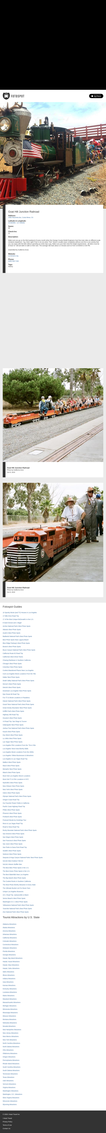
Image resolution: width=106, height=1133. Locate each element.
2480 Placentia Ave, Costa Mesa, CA (20, 217)
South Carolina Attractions (11, 1067)
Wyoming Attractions (10, 1104)
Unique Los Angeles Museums (13, 891)
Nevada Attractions (9, 1026)
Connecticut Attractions (10, 944)
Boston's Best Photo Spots (12, 646)
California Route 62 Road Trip (13, 653)
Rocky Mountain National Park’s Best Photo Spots (20, 830)
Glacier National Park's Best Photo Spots (16, 701)
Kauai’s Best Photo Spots (11, 732)
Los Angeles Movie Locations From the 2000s (18, 752)
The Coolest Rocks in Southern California (17, 881)
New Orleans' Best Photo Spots (13, 786)
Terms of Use (7, 1125)
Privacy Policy (7, 1122)
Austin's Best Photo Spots (11, 633)
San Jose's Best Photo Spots (12, 844)
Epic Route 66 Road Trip (11, 694)
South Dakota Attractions (11, 1070)
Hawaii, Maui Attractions (11, 965)
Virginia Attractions (9, 1087)
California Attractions (10, 938)
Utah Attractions (8, 1081)
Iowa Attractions (8, 982)
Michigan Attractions (9, 1006)
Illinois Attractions (9, 975)
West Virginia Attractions (11, 1098)
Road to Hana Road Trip (11, 827)
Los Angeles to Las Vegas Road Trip (15, 759)
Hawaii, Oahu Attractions (11, 968)
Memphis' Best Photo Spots (12, 769)
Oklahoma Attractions (10, 1053)
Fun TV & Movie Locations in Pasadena (16, 697)
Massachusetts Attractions (12, 1002)
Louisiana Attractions (10, 992)
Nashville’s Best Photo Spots (12, 783)
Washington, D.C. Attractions (12, 1094)
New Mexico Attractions (11, 1036)
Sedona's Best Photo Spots (12, 854)
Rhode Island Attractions (11, 1064)
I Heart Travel (7, 1118)
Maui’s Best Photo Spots (11, 766)
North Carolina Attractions (11, 1043)
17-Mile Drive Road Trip (11, 616)
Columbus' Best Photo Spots (12, 667)
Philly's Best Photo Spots (11, 810)
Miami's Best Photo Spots (11, 772)
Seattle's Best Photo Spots (12, 851)
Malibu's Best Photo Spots (12, 762)
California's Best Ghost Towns (13, 657)
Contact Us (6, 1128)
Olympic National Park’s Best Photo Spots (17, 796)
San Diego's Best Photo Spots (13, 837)
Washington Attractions (10, 1091)
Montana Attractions (9, 1019)
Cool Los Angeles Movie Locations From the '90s (19, 674)
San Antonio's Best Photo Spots (13, 834)
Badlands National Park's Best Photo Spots (17, 636)
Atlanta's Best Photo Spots (12, 629)
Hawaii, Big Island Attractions (12, 958)
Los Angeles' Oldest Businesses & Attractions (18, 755)
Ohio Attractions (8, 1050)
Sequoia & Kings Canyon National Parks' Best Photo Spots (23, 857)
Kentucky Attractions (10, 989)
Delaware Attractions (10, 948)
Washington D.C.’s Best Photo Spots (15, 902)
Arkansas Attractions (10, 934)
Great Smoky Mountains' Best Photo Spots (17, 708)
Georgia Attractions (9, 955)
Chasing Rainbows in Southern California (17, 660)
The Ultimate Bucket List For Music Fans (16, 888)
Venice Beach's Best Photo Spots (14, 898)
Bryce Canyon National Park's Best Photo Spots (19, 650)
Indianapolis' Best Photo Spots (13, 725)
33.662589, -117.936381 (16, 223)
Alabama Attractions (9, 924)
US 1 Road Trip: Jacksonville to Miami (15, 895)
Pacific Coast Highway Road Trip (14, 806)
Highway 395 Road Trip (11, 714)
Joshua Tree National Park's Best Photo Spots (18, 728)
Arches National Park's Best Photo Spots (16, 626)
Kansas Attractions (9, 985)
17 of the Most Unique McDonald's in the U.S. (18, 619)
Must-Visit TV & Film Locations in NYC (16, 779)
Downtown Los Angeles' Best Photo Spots (17, 691)
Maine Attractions (8, 995)
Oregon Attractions (9, 1057)
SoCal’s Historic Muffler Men (12, 864)
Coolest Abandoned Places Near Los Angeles (18, 670)
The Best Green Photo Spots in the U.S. (16, 871)
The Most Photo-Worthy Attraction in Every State (19, 885)
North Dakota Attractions (11, 1047)
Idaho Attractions (8, 972)
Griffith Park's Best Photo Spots (13, 711)
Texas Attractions (8, 1077)
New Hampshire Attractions (12, 1029)
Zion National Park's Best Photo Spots (16, 912)
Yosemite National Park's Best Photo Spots (17, 908)
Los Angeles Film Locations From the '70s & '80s (19, 745)
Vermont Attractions (9, 1084)
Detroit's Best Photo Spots (12, 687)
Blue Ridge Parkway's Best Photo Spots (16, 643)
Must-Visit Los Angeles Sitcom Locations (16, 776)
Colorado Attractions (9, 941)
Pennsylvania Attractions (11, 1060)
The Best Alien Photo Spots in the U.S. (16, 868)
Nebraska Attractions (10, 1023)
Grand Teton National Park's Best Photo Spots (18, 704)
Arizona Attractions (9, 931)
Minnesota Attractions (10, 1009)
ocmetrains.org (13, 256)
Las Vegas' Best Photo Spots (12, 742)
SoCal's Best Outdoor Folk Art (13, 861)
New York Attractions (10, 1040)
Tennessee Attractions (10, 1074)
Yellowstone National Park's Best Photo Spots (18, 905)
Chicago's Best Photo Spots (12, 663)
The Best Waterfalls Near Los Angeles (15, 874)
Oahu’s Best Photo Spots (11, 793)
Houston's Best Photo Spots (12, 718)
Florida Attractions (9, 951)
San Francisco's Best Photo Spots (14, 840)
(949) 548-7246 (13, 261)
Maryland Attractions (10, 999)
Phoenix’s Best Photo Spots (12, 813)
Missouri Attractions (9, 1016)
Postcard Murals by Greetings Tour (14, 820)
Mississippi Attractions (10, 1012)
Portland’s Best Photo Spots (12, 817)
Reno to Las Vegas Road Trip (13, 823)
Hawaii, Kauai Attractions (11, 961)
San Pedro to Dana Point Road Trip (15, 847)
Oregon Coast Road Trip (11, 800)
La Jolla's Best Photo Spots (12, 738)
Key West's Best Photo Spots (12, 735)
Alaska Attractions (9, 927)
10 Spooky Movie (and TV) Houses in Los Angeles (20, 612)
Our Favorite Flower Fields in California (16, 803)
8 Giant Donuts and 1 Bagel (12, 623)
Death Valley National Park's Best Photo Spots (18, 680)
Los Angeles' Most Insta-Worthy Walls (15, 749)
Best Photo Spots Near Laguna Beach (16, 640)
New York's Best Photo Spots (12, 789)
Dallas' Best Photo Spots (11, 677)
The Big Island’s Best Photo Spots (14, 878)
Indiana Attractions (9, 978)
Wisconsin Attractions (10, 1101)
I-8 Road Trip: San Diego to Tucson (15, 721)
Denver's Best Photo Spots (12, 684)
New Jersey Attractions (10, 1033)
